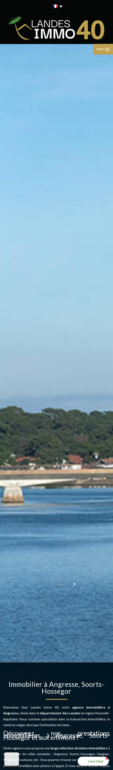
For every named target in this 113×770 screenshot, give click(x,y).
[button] (93, 761)
